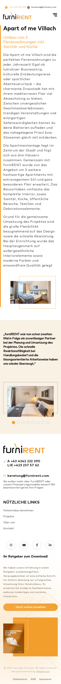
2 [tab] (18, 422)
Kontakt (8, 528)
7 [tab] (42, 422)
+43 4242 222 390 (15, 7)
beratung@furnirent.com (41, 7)
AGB (33, 679)
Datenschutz (20, 679)
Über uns (9, 522)
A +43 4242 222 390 (23, 461)
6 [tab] (38, 422)
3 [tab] (23, 422)
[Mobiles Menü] (55, 16)
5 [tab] (33, 422)
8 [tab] (47, 422)
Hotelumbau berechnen (18, 510)
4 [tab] (28, 422)
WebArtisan (43, 672)
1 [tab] (13, 422)
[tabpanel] (30, 399)
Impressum (45, 679)
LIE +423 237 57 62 (23, 465)
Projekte (8, 516)
